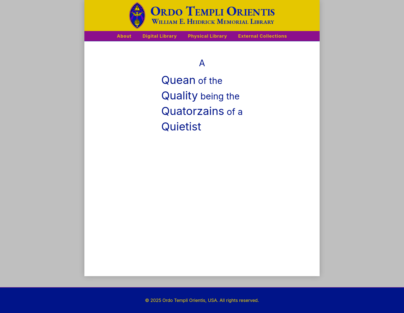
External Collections (262, 36)
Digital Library (160, 36)
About (124, 36)
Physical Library (207, 36)
